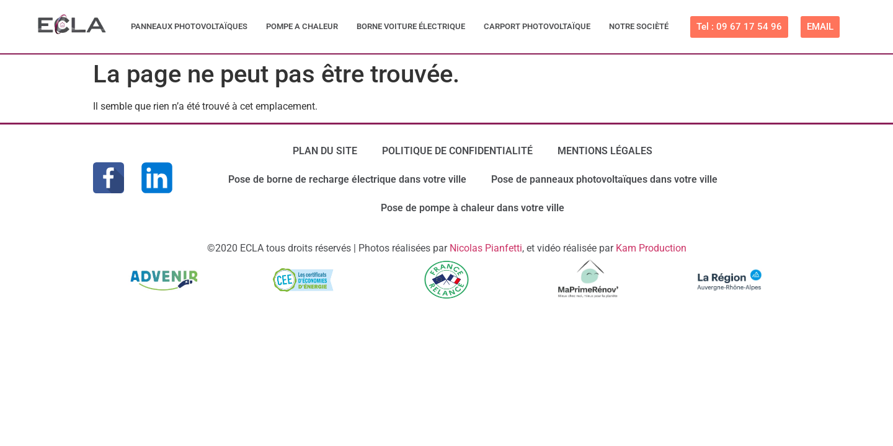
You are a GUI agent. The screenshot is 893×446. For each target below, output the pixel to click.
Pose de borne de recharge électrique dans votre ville (347, 179)
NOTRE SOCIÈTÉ (639, 26)
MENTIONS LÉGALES (605, 151)
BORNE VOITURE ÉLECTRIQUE (411, 26)
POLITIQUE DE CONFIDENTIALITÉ (457, 151)
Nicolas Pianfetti (486, 248)
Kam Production (651, 248)
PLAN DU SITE (325, 151)
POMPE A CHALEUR (302, 26)
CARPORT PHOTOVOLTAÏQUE (537, 26)
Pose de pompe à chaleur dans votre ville (472, 208)
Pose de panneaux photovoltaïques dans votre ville (604, 179)
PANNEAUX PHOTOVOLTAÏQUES (189, 26)
